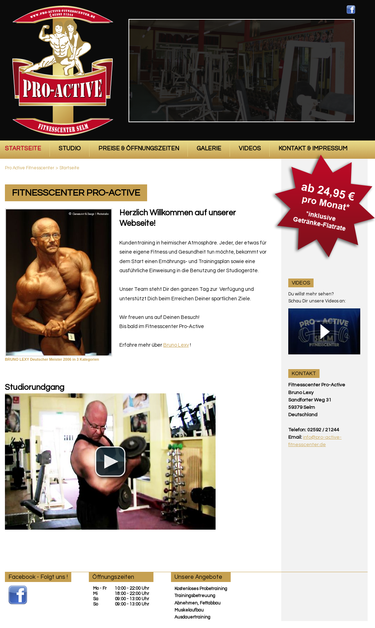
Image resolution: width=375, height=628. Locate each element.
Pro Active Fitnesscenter (29, 168)
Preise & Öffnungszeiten (138, 148)
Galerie (209, 148)
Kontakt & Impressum (312, 148)
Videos (250, 148)
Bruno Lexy (176, 345)
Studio (70, 148)
